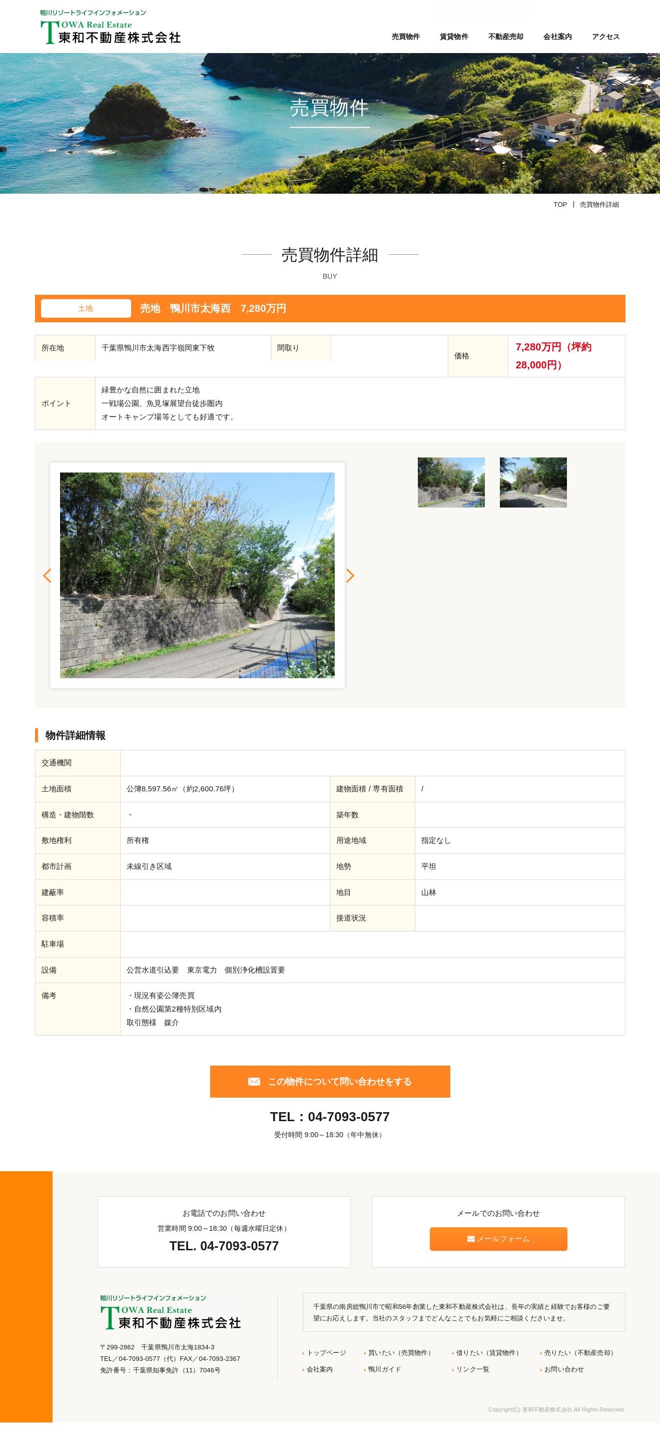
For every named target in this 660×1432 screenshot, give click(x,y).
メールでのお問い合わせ (581, 10)
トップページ (326, 1362)
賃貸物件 (454, 37)
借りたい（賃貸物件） (489, 1362)
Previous (48, 585)
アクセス (606, 37)
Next (350, 585)
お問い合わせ (564, 1378)
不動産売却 (506, 37)
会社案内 (557, 37)
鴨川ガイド (384, 1378)
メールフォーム (498, 1248)
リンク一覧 (472, 1378)
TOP (560, 214)
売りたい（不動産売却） (580, 1362)
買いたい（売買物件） (401, 1362)
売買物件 (406, 37)
